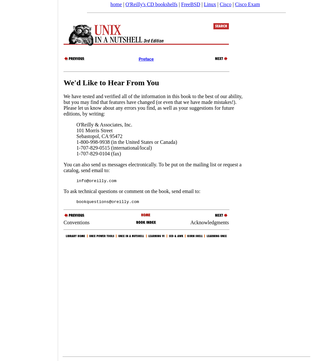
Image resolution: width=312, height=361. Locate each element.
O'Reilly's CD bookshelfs (152, 4)
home (116, 4)
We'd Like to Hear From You (111, 83)
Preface (146, 59)
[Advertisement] (29, 178)
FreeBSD (190, 4)
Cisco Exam (247, 4)
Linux (210, 4)
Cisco (225, 4)
